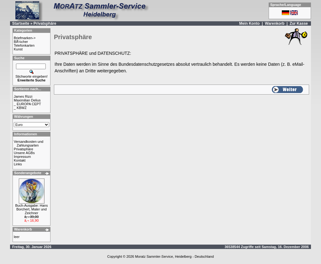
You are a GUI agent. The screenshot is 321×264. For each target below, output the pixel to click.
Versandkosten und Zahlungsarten (28, 143)
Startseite (20, 23)
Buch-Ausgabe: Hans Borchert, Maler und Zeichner (31, 209)
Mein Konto (249, 23)
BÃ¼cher (21, 42)
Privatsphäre (45, 23)
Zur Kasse (299, 23)
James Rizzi (23, 96)
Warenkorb (274, 23)
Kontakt (19, 160)
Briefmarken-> (24, 38)
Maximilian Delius (27, 100)
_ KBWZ (20, 108)
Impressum (22, 156)
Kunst (18, 49)
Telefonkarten (24, 45)
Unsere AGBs (24, 153)
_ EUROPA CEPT (27, 104)
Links (18, 164)
